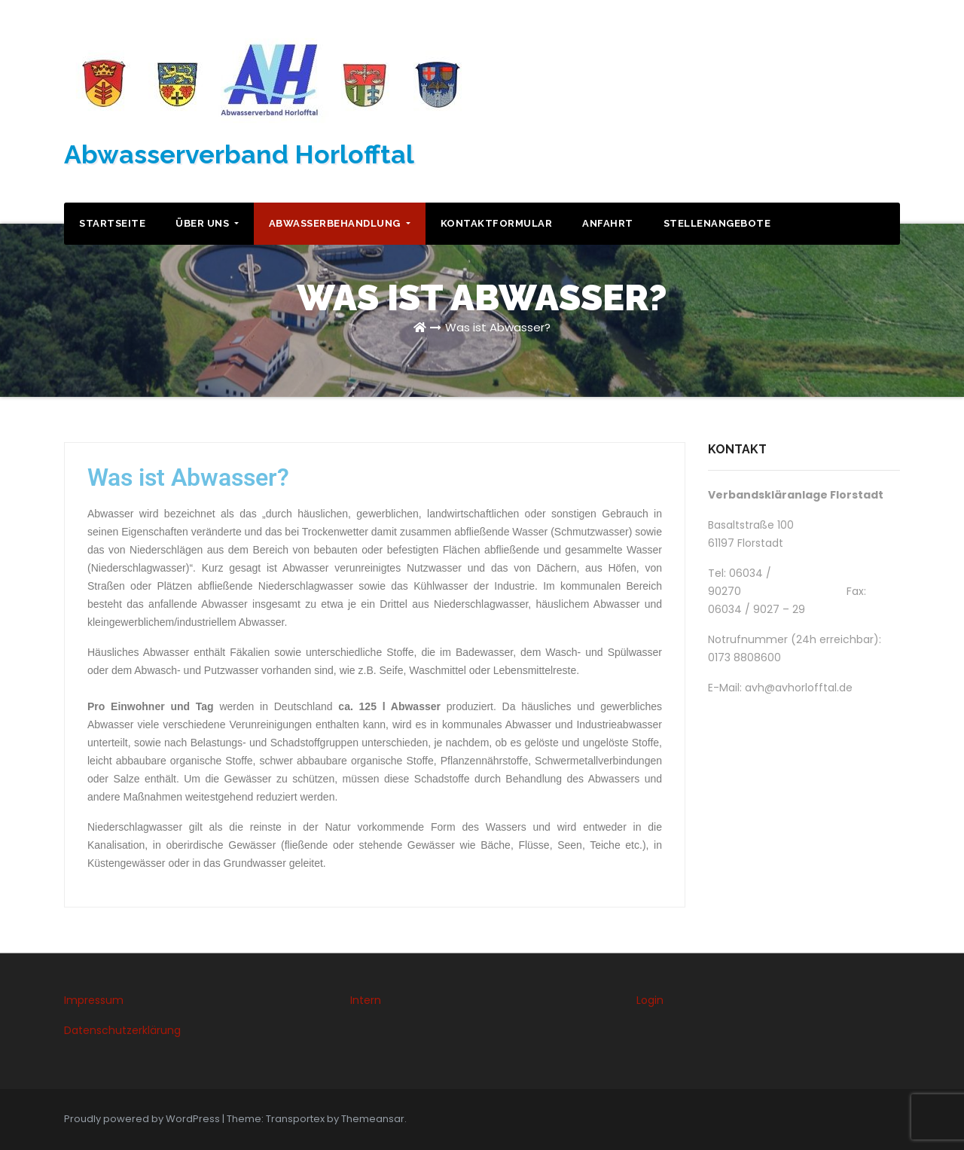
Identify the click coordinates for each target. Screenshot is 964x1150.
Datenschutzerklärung (122, 1030)
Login (650, 1000)
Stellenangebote (717, 223)
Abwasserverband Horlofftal (239, 154)
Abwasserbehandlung (339, 223)
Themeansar (372, 1119)
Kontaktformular (497, 223)
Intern (365, 1000)
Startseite (112, 223)
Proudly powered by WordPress (143, 1119)
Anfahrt (607, 223)
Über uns (207, 223)
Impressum (94, 1000)
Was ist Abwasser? (498, 327)
